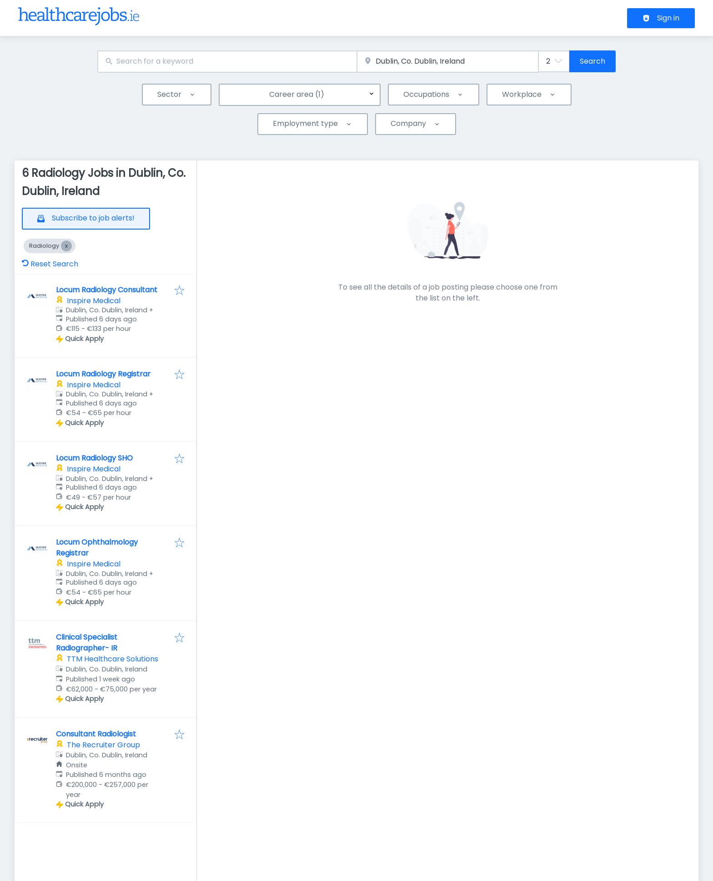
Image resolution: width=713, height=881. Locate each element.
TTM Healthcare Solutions (112, 659)
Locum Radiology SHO (94, 458)
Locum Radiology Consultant (106, 290)
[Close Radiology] (66, 245)
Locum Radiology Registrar (103, 374)
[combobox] (227, 61)
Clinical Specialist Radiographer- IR (86, 642)
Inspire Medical (94, 300)
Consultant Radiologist (96, 734)
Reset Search (50, 264)
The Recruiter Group (103, 745)
